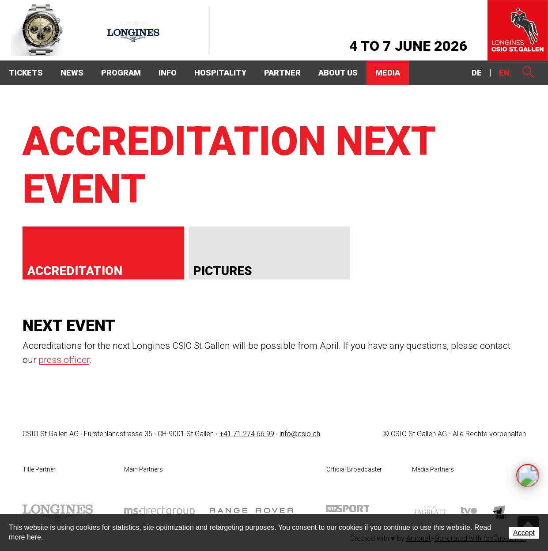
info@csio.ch (300, 434)
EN (504, 72)
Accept (524, 532)
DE (477, 72)
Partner (282, 72)
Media (387, 72)
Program (121, 72)
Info (168, 72)
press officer (63, 360)
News (71, 72)
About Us (338, 72)
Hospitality (220, 72)
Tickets (26, 72)
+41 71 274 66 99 (246, 434)
